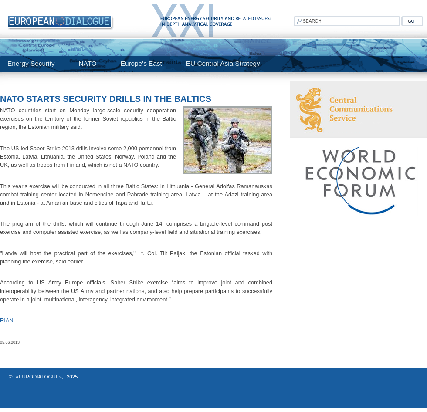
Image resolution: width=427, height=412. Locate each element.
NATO (87, 63)
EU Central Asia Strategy (223, 63)
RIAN (7, 320)
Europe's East (141, 63)
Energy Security (30, 63)
